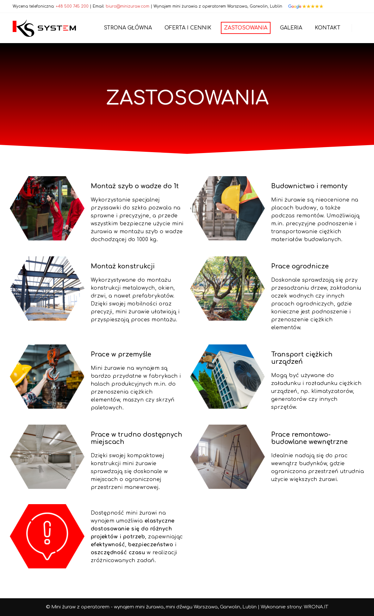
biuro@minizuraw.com (127, 6)
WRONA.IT (316, 607)
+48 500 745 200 (72, 6)
